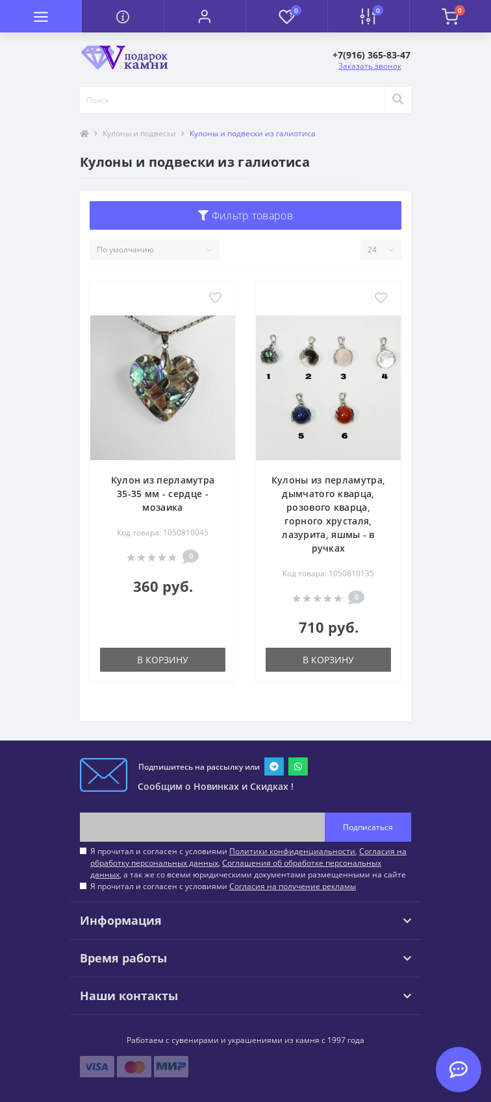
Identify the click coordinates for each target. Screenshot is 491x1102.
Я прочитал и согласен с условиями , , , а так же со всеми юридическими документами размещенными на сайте (248, 863)
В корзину (162, 660)
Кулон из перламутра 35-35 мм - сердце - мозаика (163, 493)
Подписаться (368, 827)
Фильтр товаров (245, 215)
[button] (204, 16)
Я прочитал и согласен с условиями (223, 886)
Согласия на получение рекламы (292, 886)
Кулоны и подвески (139, 133)
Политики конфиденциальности (292, 851)
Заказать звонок (369, 65)
